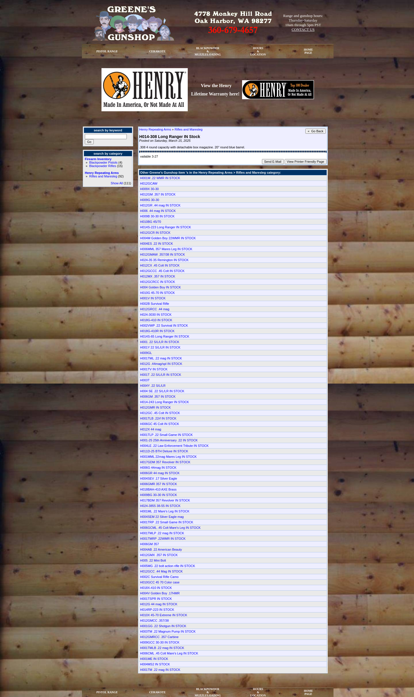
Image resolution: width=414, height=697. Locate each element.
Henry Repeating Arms (102, 173)
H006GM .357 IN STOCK (157, 396)
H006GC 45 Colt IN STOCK (159, 424)
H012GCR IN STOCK (155, 232)
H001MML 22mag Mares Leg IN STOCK (168, 456)
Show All (117, 183)
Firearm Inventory (98, 159)
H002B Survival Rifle (154, 303)
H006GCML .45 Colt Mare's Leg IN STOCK (170, 527)
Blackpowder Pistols (103, 162)
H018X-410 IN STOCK (156, 587)
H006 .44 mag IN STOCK (158, 210)
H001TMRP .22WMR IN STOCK (162, 538)
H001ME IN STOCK (154, 658)
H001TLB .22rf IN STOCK (158, 418)
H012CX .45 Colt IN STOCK (159, 265)
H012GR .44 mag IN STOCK (160, 205)
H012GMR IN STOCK (155, 407)
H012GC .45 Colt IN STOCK (160, 413)
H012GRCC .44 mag (154, 309)
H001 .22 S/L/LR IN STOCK (159, 342)
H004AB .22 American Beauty (161, 549)
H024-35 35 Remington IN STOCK (164, 260)
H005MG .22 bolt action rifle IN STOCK (167, 566)
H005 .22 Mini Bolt (153, 560)
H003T (145, 380)
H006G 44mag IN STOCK (158, 467)
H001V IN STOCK (152, 298)
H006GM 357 (149, 544)
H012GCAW (148, 183)
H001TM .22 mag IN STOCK (160, 669)
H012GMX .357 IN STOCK (159, 555)
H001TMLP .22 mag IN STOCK (162, 533)
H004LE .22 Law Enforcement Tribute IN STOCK (174, 445)
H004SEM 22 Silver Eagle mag (162, 516)
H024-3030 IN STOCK (155, 314)
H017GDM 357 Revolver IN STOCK (165, 462)
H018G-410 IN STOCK (156, 320)
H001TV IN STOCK (153, 369)
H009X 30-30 (149, 189)
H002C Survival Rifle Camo (159, 577)
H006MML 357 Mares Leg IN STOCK (166, 249)
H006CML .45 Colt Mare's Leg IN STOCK (169, 653)
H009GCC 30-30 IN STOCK (159, 642)
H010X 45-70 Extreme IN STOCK (163, 615)
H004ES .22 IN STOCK (156, 243)
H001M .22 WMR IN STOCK (160, 178)
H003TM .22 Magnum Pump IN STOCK (167, 631)
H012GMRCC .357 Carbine (159, 637)
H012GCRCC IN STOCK (157, 282)
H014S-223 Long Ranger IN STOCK (165, 227)
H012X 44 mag (150, 429)
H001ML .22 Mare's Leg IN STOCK (164, 511)
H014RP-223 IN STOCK (157, 609)
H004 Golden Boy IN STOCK (160, 287)
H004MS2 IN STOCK (155, 664)
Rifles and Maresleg (103, 176)
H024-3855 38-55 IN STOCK (160, 506)
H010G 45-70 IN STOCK (157, 292)
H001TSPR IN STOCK (156, 598)
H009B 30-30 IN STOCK (157, 216)
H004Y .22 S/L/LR (152, 385)
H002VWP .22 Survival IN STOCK (164, 325)
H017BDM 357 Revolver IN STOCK (165, 500)
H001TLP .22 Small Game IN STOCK (166, 434)
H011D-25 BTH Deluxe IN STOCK (164, 451)
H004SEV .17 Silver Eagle (158, 478)
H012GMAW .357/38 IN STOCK (162, 254)
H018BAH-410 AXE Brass (158, 489)
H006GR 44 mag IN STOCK (159, 473)
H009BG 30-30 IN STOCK (158, 495)
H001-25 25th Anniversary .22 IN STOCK (169, 440)
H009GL (146, 353)
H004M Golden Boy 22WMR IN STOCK (168, 238)
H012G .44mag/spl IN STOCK (161, 363)
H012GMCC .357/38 (154, 620)
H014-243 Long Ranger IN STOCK (164, 402)
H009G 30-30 (149, 200)
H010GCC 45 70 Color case (159, 582)
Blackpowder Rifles (102, 166)
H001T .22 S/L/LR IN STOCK (160, 374)
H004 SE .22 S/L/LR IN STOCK (162, 391)
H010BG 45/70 (150, 221)
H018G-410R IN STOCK (157, 331)
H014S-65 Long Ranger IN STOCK (164, 336)
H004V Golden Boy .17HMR (160, 593)
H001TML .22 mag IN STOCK (161, 358)
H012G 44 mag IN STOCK (158, 604)
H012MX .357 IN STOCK (157, 276)
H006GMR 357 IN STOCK (158, 484)
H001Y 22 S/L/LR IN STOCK (160, 347)
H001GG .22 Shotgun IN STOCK (163, 626)
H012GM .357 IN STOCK (157, 194)
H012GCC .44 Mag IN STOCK (161, 571)
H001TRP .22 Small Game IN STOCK (166, 522)
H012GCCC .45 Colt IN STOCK (162, 271)
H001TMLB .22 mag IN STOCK (162, 648)
